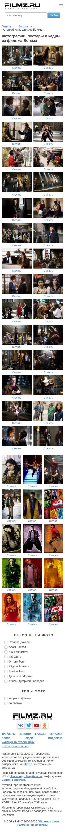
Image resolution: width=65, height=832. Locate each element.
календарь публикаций (18, 742)
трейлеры (9, 734)
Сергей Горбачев (13, 779)
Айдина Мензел (19, 666)
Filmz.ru (28, 764)
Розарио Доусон (19, 642)
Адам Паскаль (18, 647)
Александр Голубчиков (26, 776)
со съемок (15, 703)
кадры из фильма (20, 698)
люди (29, 738)
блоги (6, 738)
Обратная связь (49, 821)
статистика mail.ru (15, 746)
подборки (55, 738)
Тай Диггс (15, 656)
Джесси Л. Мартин (20, 676)
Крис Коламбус (18, 651)
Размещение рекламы (32, 824)
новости (25, 734)
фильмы (40, 734)
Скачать (16, 67)
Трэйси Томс (17, 671)
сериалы (55, 734)
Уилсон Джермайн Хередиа (26, 681)
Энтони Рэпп (17, 661)
